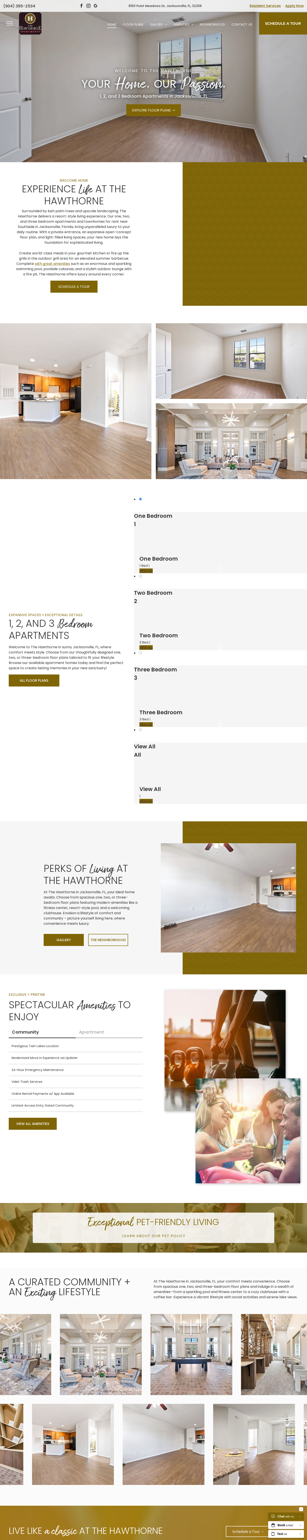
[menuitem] (112, 24)
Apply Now (294, 5)
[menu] (9, 23)
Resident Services (265, 5)
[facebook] (81, 6)
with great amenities (52, 263)
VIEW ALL (146, 570)
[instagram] (88, 6)
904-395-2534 (18, 6)
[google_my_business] (95, 6)
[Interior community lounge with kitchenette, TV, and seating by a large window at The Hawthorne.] (195, 260)
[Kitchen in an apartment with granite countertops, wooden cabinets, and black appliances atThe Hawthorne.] (261, 207)
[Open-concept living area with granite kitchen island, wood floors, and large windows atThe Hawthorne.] (195, 207)
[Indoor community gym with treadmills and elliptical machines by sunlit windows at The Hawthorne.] (261, 260)
